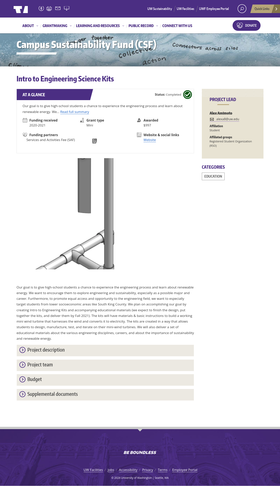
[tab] (105, 350)
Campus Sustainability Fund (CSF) (86, 44)
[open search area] (242, 8)
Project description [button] (46, 350)
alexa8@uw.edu (227, 119)
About (28, 25)
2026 (117, 478)
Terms (163, 469)
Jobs (111, 469)
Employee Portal (184, 469)
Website (150, 140)
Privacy (147, 469)
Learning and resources (98, 25)
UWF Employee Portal (214, 8)
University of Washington (29, 9)
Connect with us (177, 25)
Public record (141, 25)
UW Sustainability (159, 8)
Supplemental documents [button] (52, 394)
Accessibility (128, 469)
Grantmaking (55, 25)
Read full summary (74, 111)
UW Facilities (185, 8)
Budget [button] (34, 379)
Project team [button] (40, 365)
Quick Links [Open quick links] (266, 9)
